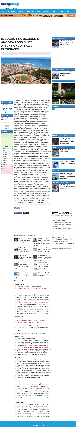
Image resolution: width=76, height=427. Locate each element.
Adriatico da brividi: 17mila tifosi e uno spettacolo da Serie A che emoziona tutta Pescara (40, 413)
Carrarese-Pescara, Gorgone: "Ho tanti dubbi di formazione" (32, 302)
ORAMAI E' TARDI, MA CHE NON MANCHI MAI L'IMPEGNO (44, 274)
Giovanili (54, 159)
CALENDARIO (34, 425)
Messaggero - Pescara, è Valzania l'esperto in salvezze (31, 333)
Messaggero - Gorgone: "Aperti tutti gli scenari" (29, 286)
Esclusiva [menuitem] (30, 11)
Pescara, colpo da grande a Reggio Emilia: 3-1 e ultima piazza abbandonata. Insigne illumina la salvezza (41, 242)
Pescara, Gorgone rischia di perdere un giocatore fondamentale (33, 318)
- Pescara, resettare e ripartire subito (30, 398)
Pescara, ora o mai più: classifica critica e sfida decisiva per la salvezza (35, 384)
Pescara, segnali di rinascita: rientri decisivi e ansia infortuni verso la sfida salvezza (38, 340)
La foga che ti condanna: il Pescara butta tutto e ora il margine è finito (24, 240)
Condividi (18, 212)
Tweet (26, 212)
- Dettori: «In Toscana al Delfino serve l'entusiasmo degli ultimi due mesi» (39, 375)
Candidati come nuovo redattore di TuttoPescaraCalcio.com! (32, 304)
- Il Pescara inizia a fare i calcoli (28, 377)
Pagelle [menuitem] (55, 11)
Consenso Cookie (34, 422)
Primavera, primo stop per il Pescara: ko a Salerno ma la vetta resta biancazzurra (67, 163)
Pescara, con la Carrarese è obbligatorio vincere (29, 294)
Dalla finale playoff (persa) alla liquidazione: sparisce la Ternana (33, 383)
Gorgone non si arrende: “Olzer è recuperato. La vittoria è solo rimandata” (36, 301)
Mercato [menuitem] (21, 11)
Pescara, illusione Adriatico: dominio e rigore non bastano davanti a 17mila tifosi (37, 395)
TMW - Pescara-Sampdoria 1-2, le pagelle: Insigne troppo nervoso (34, 406)
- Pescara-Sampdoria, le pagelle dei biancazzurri (33, 416)
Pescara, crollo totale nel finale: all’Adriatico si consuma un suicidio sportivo (36, 388)
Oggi (53, 109)
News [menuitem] (38, 11)
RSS (44, 425)
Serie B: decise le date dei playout (26, 338)
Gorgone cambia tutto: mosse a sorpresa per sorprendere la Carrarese (35, 308)
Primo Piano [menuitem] (11, 11)
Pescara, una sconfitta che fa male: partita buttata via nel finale (67, 73)
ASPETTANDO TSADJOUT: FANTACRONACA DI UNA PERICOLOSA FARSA (37, 324)
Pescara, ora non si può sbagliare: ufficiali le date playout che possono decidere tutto (39, 351)
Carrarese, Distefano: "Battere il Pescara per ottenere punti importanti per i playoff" (38, 327)
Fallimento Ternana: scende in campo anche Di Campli (31, 322)
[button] (7, 126)
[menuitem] (73, 11)
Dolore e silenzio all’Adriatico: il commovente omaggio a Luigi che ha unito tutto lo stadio (40, 409)
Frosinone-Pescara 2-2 (59, 96)
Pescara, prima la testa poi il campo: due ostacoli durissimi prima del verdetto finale (38, 370)
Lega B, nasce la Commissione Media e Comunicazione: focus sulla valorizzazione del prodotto (41, 345)
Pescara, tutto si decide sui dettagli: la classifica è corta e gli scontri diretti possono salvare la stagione (43, 365)
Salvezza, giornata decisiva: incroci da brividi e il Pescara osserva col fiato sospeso (38, 367)
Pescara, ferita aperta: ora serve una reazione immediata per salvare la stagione (38, 386)
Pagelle (54, 147)
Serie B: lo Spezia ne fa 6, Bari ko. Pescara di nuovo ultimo (32, 297)
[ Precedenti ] (7, 112)
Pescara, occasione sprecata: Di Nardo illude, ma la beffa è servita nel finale (36, 393)
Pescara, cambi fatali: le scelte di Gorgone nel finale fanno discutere (34, 390)
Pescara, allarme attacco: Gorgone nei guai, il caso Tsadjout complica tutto (36, 342)
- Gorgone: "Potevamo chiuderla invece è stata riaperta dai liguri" (37, 414)
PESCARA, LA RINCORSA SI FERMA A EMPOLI (24, 257)
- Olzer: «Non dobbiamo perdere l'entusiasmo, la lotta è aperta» (37, 397)
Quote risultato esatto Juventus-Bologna (63, 222)
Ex (53, 170)
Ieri (56, 109)
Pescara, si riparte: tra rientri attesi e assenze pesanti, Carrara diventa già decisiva (38, 368)
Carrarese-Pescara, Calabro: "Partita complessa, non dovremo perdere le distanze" (38, 295)
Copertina (55, 69)
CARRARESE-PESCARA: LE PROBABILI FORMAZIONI (32, 288)
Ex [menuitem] (62, 11)
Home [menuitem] (2, 11)
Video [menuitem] (68, 11)
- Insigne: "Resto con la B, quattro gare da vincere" (33, 313)
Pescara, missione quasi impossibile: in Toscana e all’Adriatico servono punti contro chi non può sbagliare (44, 361)
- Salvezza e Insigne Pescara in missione (31, 354)
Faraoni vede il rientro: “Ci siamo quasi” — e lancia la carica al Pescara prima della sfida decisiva (42, 306)
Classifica (4, 131)
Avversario (55, 135)
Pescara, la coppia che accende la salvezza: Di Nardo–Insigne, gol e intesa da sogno (39, 347)
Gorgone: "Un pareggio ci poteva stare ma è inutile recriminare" (33, 411)
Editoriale (20, 205)
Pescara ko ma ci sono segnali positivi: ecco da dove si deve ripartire (35, 404)
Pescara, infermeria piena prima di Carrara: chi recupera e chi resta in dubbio (37, 360)
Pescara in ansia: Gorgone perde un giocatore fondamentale (32, 311)
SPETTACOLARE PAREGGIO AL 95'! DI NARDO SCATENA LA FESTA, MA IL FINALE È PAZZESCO (41, 266)
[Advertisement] (32, 224)
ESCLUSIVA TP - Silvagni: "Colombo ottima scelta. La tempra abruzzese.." (67, 186)
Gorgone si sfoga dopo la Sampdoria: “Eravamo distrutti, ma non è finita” (36, 407)
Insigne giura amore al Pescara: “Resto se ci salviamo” (31, 320)
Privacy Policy (42, 422)
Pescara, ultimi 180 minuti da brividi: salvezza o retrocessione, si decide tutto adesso (39, 372)
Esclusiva (55, 182)
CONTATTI (40, 425)
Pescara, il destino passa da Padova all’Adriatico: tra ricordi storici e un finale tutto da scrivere (41, 363)
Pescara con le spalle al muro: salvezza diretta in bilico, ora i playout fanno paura (38, 349)
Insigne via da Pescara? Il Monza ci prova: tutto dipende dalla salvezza (35, 344)
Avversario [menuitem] (46, 11)
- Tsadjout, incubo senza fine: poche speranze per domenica (36, 352)
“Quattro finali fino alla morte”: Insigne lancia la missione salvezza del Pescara (37, 299)
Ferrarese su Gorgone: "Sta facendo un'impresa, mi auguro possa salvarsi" (36, 325)
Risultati (7, 128)
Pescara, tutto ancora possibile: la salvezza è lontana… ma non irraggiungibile (37, 374)
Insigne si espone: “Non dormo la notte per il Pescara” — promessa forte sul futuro (38, 309)
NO (3, 123)
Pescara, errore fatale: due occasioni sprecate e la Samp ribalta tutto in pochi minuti (38, 391)
